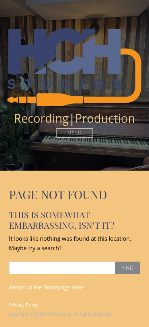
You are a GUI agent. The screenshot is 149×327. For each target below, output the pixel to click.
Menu (74, 133)
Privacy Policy (24, 304)
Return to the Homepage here (46, 287)
